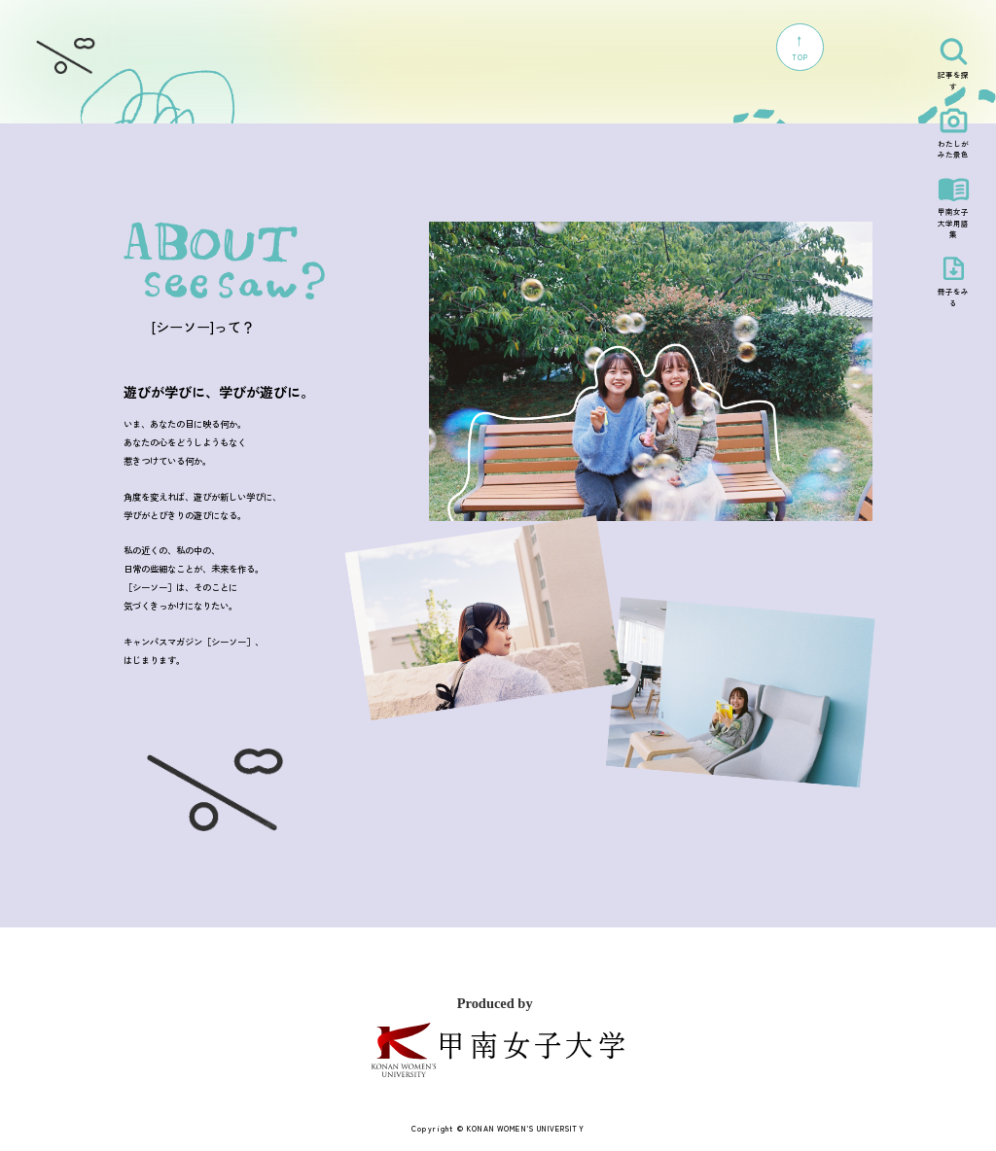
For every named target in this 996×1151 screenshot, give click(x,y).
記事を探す (953, 80)
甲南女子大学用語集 (953, 222)
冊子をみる (953, 297)
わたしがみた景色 (953, 149)
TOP (799, 47)
